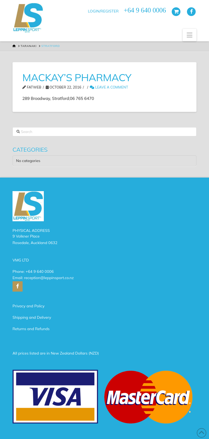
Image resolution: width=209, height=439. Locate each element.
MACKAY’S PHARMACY (76, 77)
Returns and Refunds (31, 328)
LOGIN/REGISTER (103, 11)
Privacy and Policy (29, 306)
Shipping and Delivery (32, 317)
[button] (189, 35)
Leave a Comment (109, 87)
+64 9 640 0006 (40, 271)
